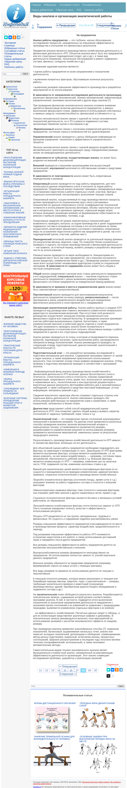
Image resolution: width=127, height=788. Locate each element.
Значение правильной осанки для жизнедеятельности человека (54, 737)
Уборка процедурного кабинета (12, 381)
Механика (10, 115)
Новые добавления (15, 59)
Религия (15, 120)
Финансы (10, 135)
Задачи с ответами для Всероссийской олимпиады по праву (15, 262)
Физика (21, 127)
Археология (11, 86)
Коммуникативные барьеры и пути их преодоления (14, 219)
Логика (11, 103)
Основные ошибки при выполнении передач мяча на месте (97, 739)
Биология (12, 89)
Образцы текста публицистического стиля (15, 243)
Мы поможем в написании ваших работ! (15, 304)
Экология (15, 140)
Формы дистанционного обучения (55, 703)
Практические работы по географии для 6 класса (12, 349)
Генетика (15, 91)
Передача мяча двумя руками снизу (97, 704)
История (10, 101)
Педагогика (13, 118)
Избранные (50, 5)
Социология (19, 123)
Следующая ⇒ (105, 25)
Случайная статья (14, 51)
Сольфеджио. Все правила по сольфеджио (13, 391)
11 (40, 670)
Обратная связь (13, 61)
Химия (11, 137)
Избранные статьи (14, 48)
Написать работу (13, 67)
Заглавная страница (10, 44)
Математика (19, 108)
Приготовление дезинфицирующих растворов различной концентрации (14, 162)
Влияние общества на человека (14, 325)
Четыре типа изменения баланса (15, 252)
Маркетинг (16, 106)
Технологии (21, 125)
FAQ (6, 64)
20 (95, 670)
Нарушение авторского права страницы (95, 782)
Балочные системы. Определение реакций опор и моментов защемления (15, 403)
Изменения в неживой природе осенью (14, 371)
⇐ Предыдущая (66, 25)
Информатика (10, 99)
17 (77, 670)
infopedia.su (37, 787)
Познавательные (91, 5)
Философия (9, 132)
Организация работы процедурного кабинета (12, 195)
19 (89, 670)
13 (52, 670)
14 (58, 670)
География (18, 94)
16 (71, 670)
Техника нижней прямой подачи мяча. (13, 174)
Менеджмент (9, 113)
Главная (36, 5)
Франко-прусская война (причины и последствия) (14, 184)
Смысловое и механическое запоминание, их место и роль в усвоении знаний (13, 208)
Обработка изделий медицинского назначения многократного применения (15, 232)
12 (46, 670)
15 (65, 670)
